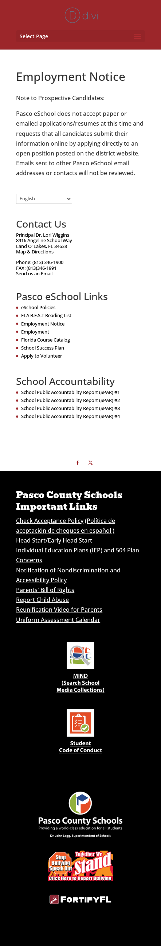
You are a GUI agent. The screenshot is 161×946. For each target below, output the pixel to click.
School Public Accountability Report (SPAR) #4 (70, 416)
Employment (35, 331)
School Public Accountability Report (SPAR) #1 (70, 392)
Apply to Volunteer (41, 355)
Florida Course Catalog (45, 339)
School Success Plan (42, 347)
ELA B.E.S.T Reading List (46, 315)
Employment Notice (42, 323)
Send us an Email (34, 273)
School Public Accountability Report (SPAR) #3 (70, 408)
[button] (137, 37)
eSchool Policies (38, 307)
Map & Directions (35, 251)
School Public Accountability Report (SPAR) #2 (70, 400)
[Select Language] (44, 199)
